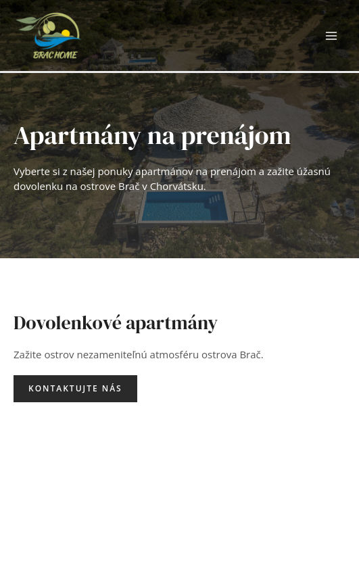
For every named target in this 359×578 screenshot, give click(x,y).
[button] (75, 388)
